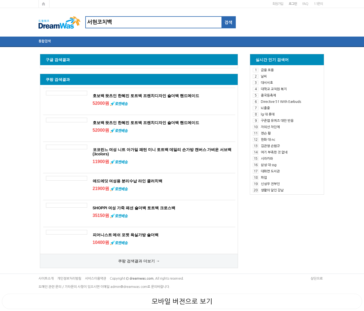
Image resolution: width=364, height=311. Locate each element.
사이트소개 (46, 278)
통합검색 (45, 41)
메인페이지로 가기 (44, 4)
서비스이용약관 (95, 278)
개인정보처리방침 (69, 278)
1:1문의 (318, 3)
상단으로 (317, 278)
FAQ (305, 3)
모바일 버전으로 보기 (182, 301)
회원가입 (277, 3)
